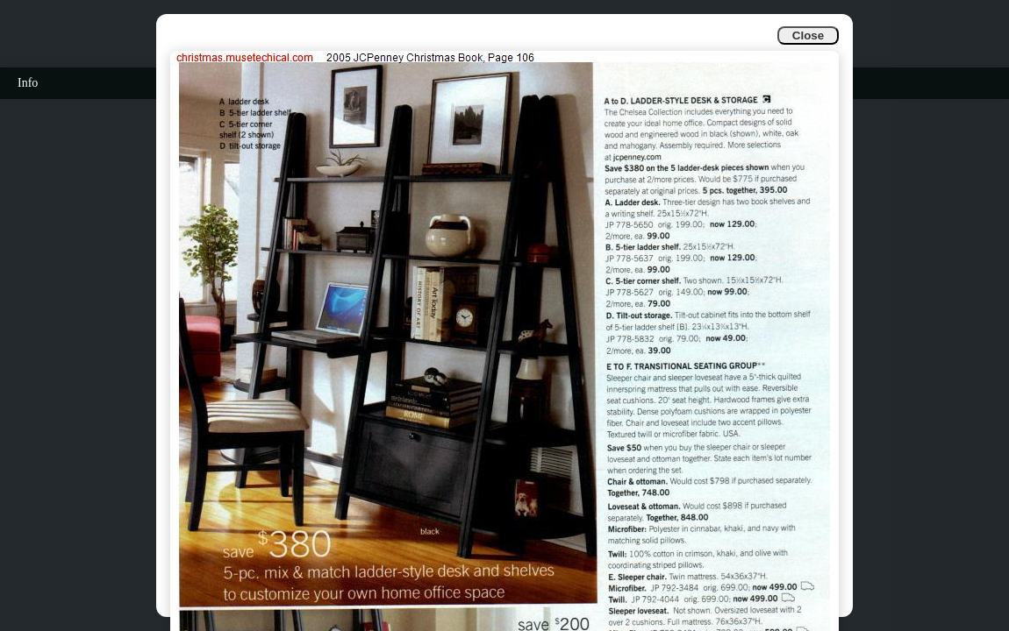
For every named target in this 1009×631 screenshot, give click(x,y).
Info (28, 82)
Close (808, 35)
